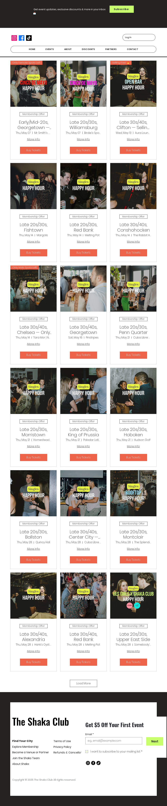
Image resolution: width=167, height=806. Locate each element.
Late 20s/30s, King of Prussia (83, 432)
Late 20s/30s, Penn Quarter (133, 330)
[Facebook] (21, 38)
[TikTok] (29, 38)
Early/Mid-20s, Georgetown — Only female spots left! (33, 125)
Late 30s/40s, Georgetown (83, 330)
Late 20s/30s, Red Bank (83, 227)
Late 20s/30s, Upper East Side (133, 637)
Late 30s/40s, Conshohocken (133, 227)
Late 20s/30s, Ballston (33, 534)
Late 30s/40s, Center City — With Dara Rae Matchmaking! (83, 534)
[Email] (113, 740)
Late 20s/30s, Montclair (133, 534)
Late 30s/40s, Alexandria (33, 637)
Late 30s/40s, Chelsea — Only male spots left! (33, 330)
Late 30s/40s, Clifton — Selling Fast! (133, 125)
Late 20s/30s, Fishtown (33, 227)
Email (89, 734)
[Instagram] (14, 38)
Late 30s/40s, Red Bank (83, 637)
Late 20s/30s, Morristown (33, 432)
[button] (122, 9)
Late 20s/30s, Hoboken (133, 432)
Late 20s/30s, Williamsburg (83, 125)
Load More (83, 683)
